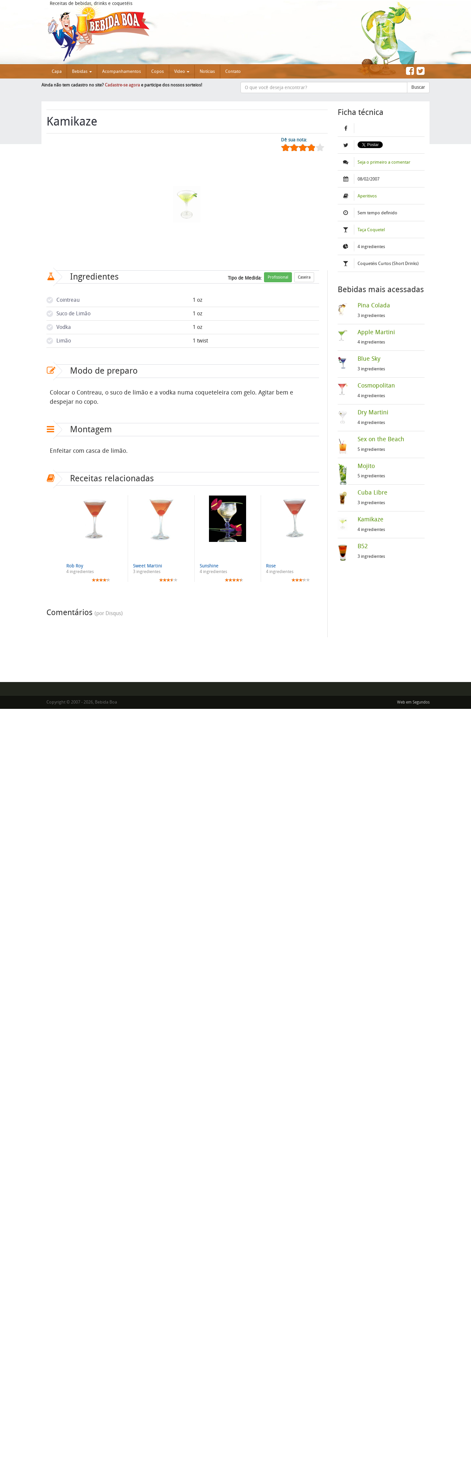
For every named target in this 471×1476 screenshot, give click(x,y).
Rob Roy (74, 566)
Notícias (207, 71)
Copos (157, 71)
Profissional (278, 277)
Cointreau (68, 300)
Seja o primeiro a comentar (384, 162)
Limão (63, 341)
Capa (57, 71)
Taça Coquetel (371, 229)
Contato (233, 71)
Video (181, 71)
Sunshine (209, 566)
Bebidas (82, 71)
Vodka (63, 327)
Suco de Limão (73, 313)
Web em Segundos (413, 702)
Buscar (418, 87)
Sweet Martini (147, 566)
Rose (271, 566)
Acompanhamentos (121, 71)
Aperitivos (367, 195)
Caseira (304, 277)
